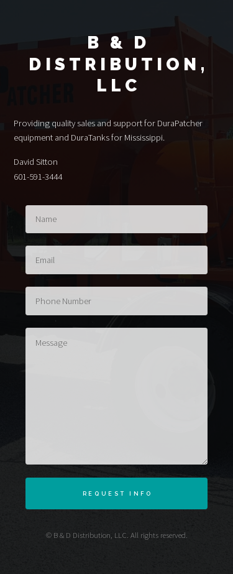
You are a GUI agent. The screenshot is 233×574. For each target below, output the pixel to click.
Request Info (118, 493)
